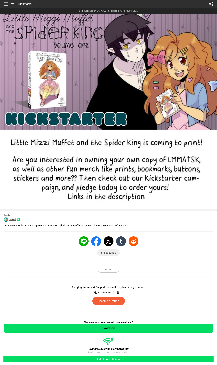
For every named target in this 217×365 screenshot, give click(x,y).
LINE (84, 241)
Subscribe (110, 252)
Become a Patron (108, 301)
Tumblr (121, 241)
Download (108, 328)
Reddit (133, 241)
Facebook (96, 241)
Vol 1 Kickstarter (21, 4)
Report (108, 269)
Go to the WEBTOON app (108, 359)
